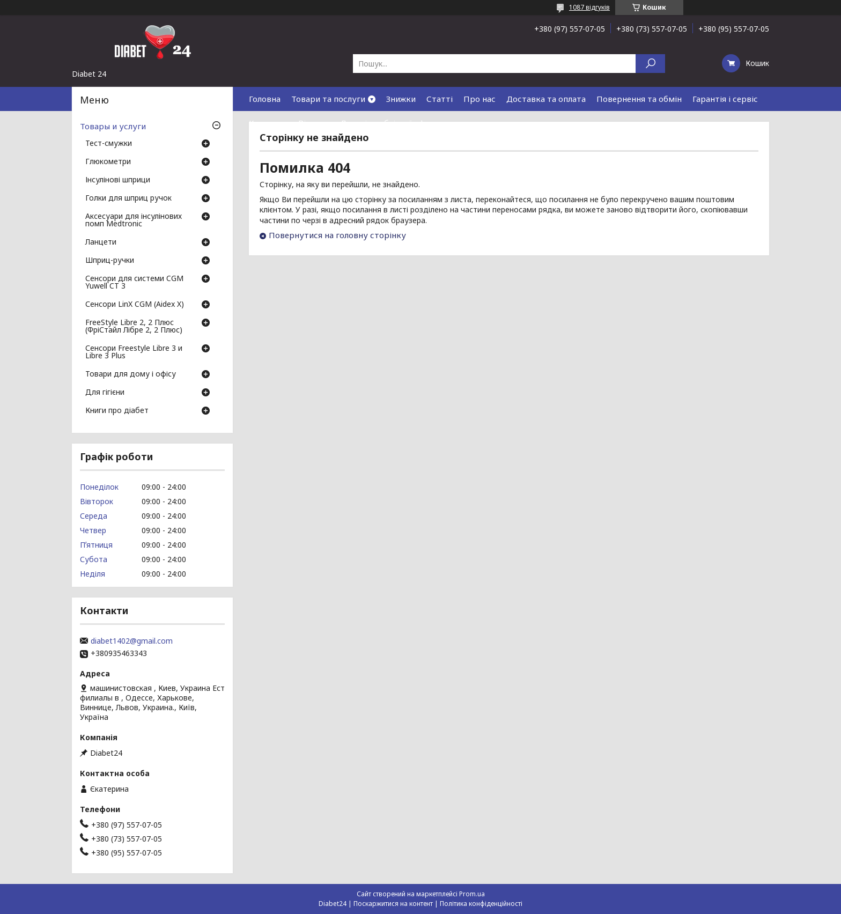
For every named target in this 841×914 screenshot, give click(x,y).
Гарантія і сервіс (725, 98)
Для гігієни (104, 392)
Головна (265, 98)
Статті (439, 98)
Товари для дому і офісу (130, 374)
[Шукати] (650, 63)
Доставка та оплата (546, 98)
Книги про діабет (117, 411)
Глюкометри (108, 162)
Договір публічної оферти (392, 122)
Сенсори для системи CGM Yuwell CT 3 (134, 283)
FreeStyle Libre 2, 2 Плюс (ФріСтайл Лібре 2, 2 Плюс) (133, 327)
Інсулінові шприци (117, 180)
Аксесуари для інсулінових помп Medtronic (133, 220)
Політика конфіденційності (481, 903)
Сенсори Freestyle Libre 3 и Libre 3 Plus (133, 352)
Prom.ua (472, 893)
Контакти (268, 122)
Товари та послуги (328, 98)
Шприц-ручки (109, 260)
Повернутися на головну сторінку (337, 235)
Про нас (479, 98)
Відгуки (313, 122)
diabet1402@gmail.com (132, 641)
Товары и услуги (113, 126)
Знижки (401, 98)
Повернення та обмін (639, 98)
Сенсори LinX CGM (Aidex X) (134, 304)
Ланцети (100, 242)
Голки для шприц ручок (128, 198)
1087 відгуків (589, 7)
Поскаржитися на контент (393, 903)
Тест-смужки (108, 143)
